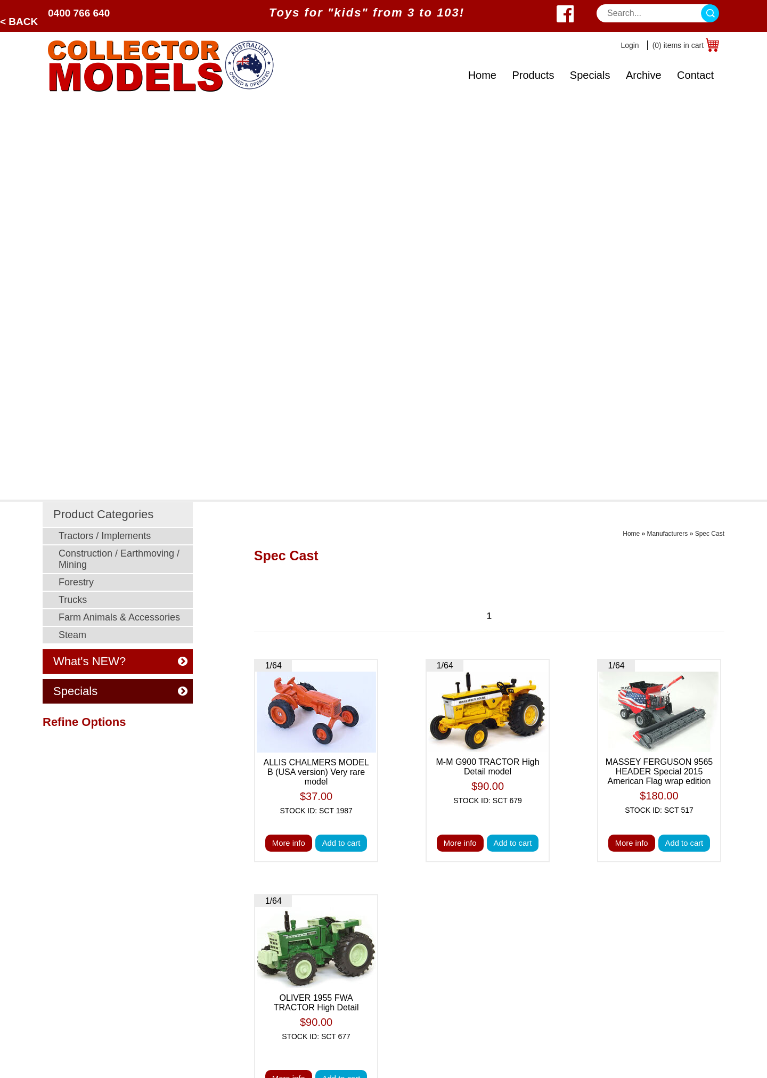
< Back (19, 21)
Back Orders (474, 956)
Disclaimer (336, 943)
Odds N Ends (194, 970)
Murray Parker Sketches (214, 956)
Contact (695, 75)
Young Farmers (198, 943)
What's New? (73, 956)
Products (533, 75)
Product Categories (103, 114)
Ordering (332, 930)
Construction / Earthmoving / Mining (119, 159)
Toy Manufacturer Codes (497, 1010)
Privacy (330, 903)
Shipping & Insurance (491, 916)
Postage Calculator (487, 930)
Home (482, 75)
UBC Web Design (322, 1060)
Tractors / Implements (105, 136)
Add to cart (342, 444)
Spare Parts (473, 996)
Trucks (73, 200)
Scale (58, 930)
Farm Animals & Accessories (119, 218)
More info (287, 444)
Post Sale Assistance (356, 916)
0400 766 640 (79, 13)
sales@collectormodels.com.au (644, 876)
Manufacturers (667, 134)
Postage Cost (476, 943)
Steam (72, 235)
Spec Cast (709, 134)
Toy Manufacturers (83, 943)
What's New (473, 863)
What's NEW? (120, 261)
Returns (465, 970)
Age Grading (475, 903)
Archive (644, 75)
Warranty (468, 983)
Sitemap (370, 1060)
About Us (65, 970)
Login (630, 45)
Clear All (59, 448)
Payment (333, 876)
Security (331, 890)
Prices (328, 863)
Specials (590, 75)
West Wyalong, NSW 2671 (635, 890)
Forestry (76, 182)
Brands (61, 890)
